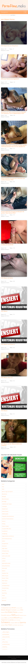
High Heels (4, 548)
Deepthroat (5, 509)
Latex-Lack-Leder (6, 556)
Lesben (4, 561)
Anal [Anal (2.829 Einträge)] (10, 608)
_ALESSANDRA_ (5, 634)
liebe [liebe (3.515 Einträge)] (5, 618)
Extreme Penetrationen (7, 518)
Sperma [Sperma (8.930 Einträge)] (23, 622)
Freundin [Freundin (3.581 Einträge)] (3, 615)
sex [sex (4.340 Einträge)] (16, 622)
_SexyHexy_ (4, 647)
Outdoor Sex (5, 573)
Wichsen (4, 600)
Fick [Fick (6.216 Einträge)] (6, 612)
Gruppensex (5, 543)
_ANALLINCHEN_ (6, 637)
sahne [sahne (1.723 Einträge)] (15, 620)
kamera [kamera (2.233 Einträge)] (21, 615)
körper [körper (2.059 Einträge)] (25, 615)
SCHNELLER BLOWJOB (7, 245)
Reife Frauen (5, 575)
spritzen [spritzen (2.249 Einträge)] (3, 625)
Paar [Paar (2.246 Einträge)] (8, 620)
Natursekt (4, 568)
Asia (3, 486)
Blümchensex (5, 499)
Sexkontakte (13, 658)
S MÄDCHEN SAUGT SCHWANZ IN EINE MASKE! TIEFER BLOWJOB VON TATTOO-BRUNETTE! (14, 146)
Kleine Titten (5, 553)
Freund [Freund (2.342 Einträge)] (20, 612)
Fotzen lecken (5, 526)
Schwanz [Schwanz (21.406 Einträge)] (5, 622)
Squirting (4, 593)
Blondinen (4, 494)
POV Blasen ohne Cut (6, 378)
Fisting (3, 523)
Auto (3, 489)
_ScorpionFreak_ (6, 644)
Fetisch (3, 521)
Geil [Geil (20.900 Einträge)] (13, 614)
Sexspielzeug (5, 588)
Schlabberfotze (5, 585)
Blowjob (4, 496)
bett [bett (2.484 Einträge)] (21, 608)
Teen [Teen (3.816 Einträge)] (6, 625)
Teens (3, 595)
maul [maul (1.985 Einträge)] (8, 618)
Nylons (3, 570)
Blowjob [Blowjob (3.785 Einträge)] (8, 610)
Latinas (4, 558)
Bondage (4, 501)
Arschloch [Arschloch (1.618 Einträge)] (18, 607)
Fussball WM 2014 (6, 528)
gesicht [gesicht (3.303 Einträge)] (18, 615)
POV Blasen (4, 311)
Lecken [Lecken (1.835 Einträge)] (2, 617)
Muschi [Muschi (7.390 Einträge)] (17, 617)
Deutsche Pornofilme (5, 15)
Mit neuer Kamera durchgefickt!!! (10, 79)
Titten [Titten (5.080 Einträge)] (10, 625)
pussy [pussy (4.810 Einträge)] (12, 620)
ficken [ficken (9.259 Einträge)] (10, 612)
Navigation (4, 12)
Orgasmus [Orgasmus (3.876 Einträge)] (4, 620)
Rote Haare (4, 580)
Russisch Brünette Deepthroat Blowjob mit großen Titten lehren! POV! (12, 212)
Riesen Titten (5, 578)
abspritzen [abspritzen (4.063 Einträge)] (6, 608)
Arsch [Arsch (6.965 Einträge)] (14, 608)
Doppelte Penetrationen (8, 516)
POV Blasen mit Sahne (7, 278)
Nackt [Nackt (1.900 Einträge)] (21, 617)
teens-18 (4, 598)
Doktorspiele (5, 514)
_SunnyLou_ (5, 649)
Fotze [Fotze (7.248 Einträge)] (15, 612)
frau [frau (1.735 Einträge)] (18, 612)
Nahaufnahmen (6, 565)
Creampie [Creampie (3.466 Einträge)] (13, 610)
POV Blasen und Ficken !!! (8, 344)
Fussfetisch (5, 531)
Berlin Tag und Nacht (7, 491)
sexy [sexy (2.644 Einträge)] (18, 622)
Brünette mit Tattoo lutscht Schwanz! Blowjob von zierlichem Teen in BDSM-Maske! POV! (13, 113)
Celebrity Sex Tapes (7, 504)
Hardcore (4, 546)
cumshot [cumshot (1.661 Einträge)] (18, 610)
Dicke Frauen (5, 511)
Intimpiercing (5, 551)
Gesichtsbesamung (6, 538)
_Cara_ (3, 639)
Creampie (4, 506)
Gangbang (4, 533)
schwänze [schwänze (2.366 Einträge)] (12, 622)
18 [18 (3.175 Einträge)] (1, 608)
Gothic (3, 541)
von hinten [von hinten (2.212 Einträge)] (14, 625)
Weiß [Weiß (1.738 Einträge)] (18, 625)
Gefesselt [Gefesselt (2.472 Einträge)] (8, 615)
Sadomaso (4, 583)
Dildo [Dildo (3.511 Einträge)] (21, 610)
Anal (3, 484)
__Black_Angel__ (6, 632)
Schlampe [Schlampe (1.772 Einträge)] (18, 620)
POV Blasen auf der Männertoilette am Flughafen (11, 444)
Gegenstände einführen (8, 536)
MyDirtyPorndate (6, 563)
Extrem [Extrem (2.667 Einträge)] (3, 612)
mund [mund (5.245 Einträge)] (12, 618)
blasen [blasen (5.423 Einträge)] (3, 610)
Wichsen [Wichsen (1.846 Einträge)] (21, 625)
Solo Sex (4, 590)
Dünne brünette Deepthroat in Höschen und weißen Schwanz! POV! (13, 179)
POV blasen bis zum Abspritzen (9, 46)
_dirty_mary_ (5, 642)
